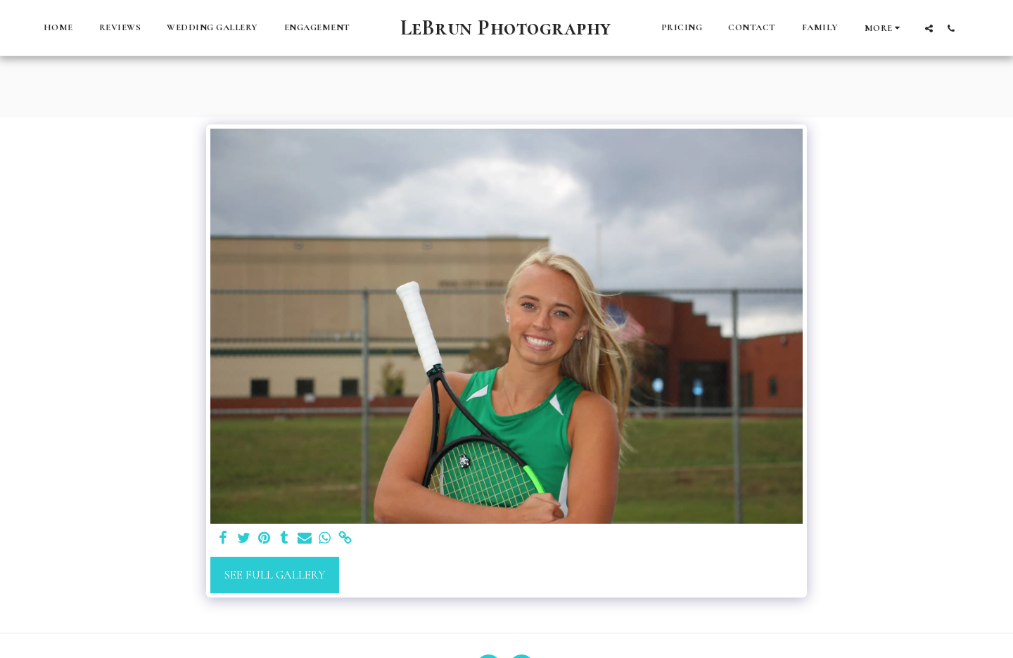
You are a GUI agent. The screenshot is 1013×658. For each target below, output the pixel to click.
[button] (929, 28)
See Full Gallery (275, 575)
